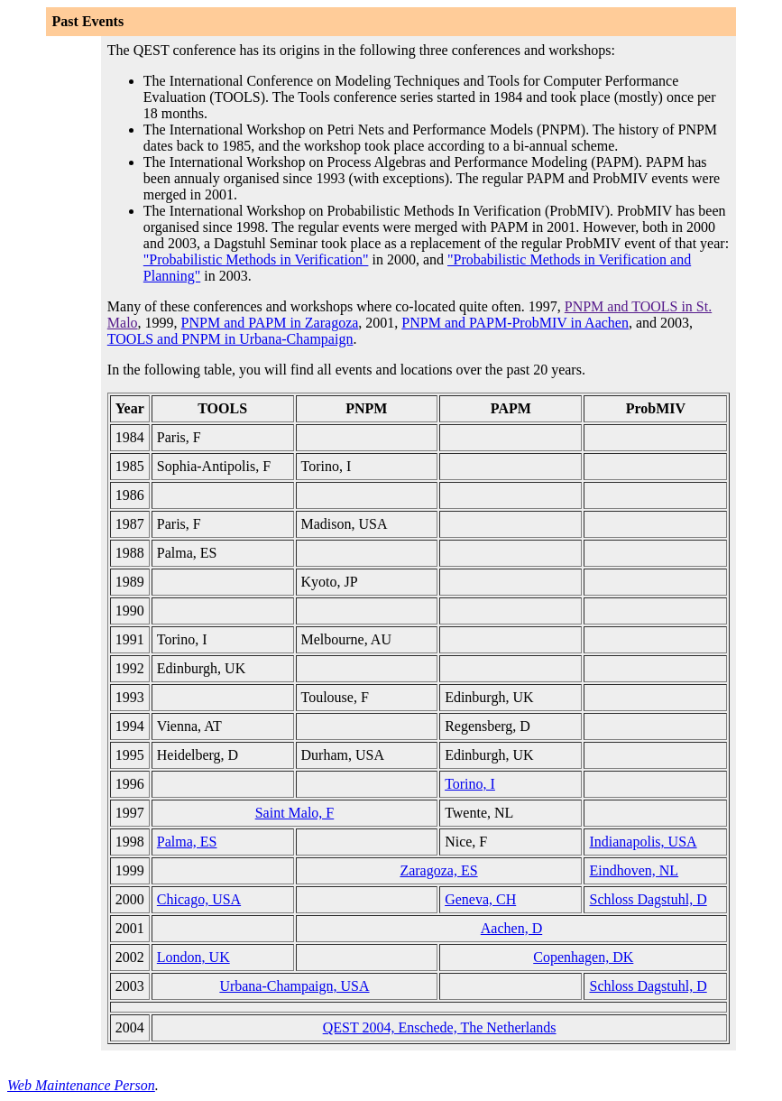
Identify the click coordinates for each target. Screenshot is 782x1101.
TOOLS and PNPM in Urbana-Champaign (230, 339)
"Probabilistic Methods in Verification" (256, 259)
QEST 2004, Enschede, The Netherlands (440, 1027)
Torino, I (470, 783)
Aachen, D (511, 928)
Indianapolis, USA (642, 841)
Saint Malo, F (295, 812)
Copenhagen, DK (583, 957)
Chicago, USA (199, 899)
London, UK (193, 957)
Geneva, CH (480, 899)
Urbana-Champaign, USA (294, 986)
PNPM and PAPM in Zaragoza (270, 322)
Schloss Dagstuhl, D (647, 899)
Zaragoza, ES (438, 870)
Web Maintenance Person (81, 1085)
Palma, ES (187, 841)
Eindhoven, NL (633, 870)
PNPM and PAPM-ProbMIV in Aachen (515, 322)
